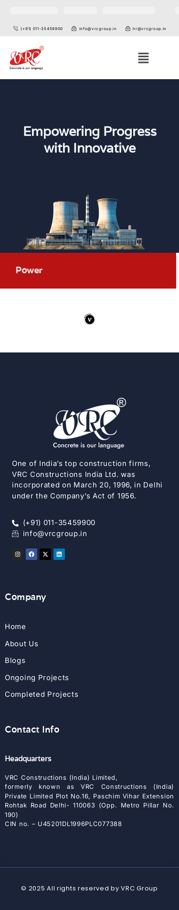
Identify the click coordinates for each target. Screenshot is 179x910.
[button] (143, 58)
